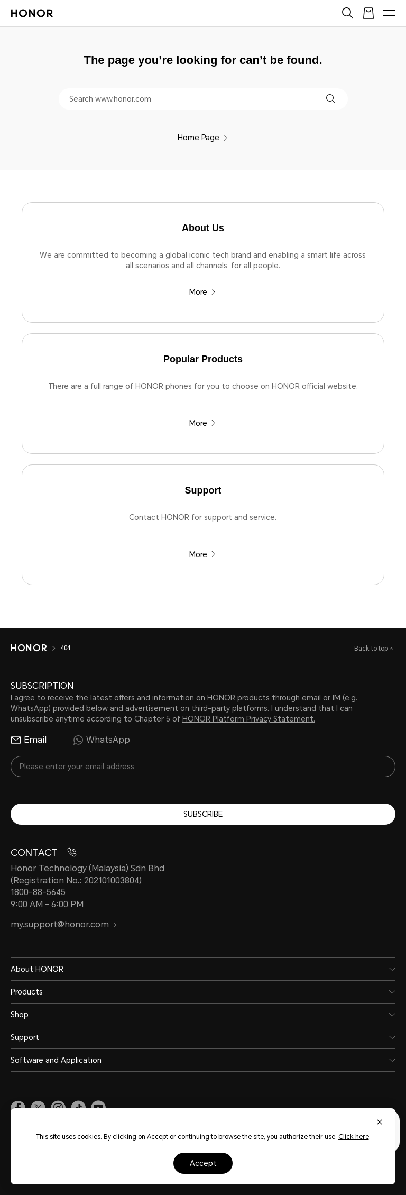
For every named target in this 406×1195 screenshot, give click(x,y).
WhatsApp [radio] (101, 740)
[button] (330, 98)
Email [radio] (29, 740)
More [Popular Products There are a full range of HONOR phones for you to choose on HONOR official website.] (202, 423)
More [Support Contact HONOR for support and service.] (202, 554)
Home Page (203, 137)
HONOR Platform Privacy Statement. (248, 719)
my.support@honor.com (64, 924)
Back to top (372, 648)
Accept (203, 1163)
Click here (353, 1137)
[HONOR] (29, 648)
